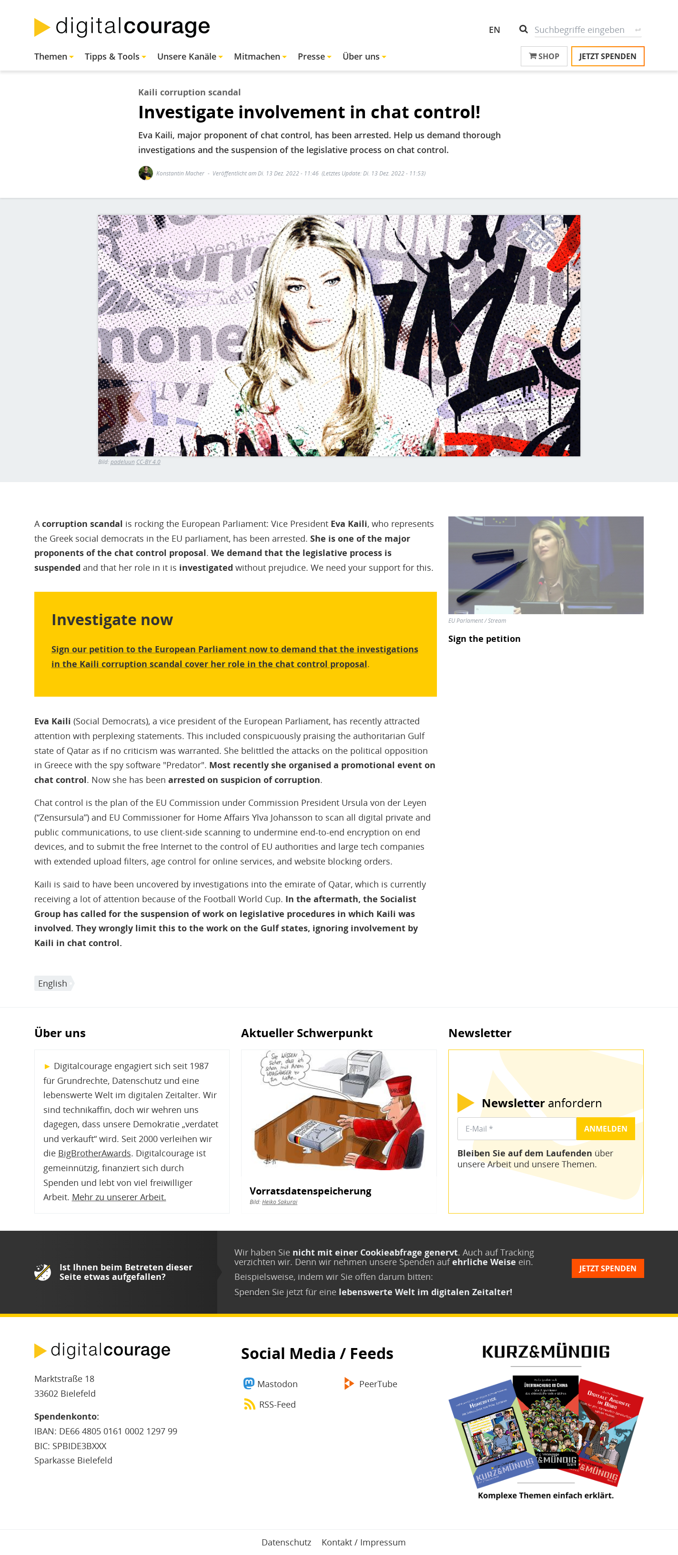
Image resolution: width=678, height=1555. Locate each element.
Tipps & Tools (112, 56)
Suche (638, 29)
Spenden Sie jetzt (268, 1292)
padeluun (123, 462)
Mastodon (277, 1384)
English (52, 983)
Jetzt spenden (608, 56)
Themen (50, 56)
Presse (311, 56)
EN (494, 29)
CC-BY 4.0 (148, 462)
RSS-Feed (277, 1404)
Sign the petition (484, 638)
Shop (544, 56)
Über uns (361, 56)
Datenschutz (286, 1542)
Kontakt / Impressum (364, 1542)
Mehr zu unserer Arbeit (118, 1197)
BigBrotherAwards (94, 1153)
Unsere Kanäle (186, 56)
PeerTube (378, 1384)
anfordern (542, 1103)
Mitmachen (257, 56)
